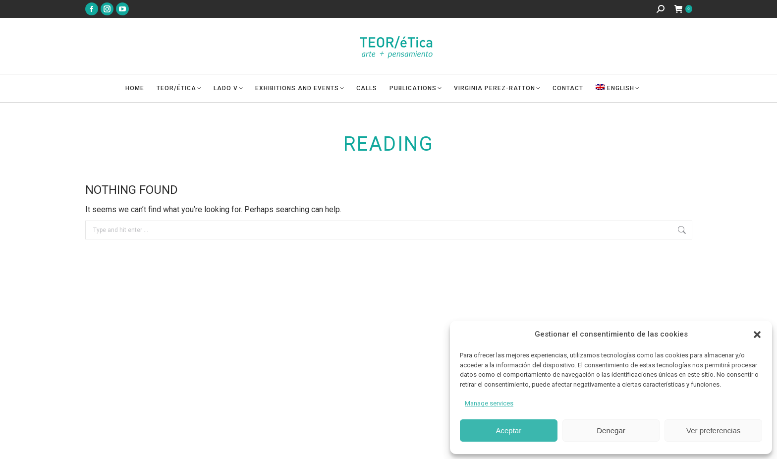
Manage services (489, 403)
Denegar (611, 430)
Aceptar (508, 430)
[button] (757, 335)
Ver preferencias (713, 430)
